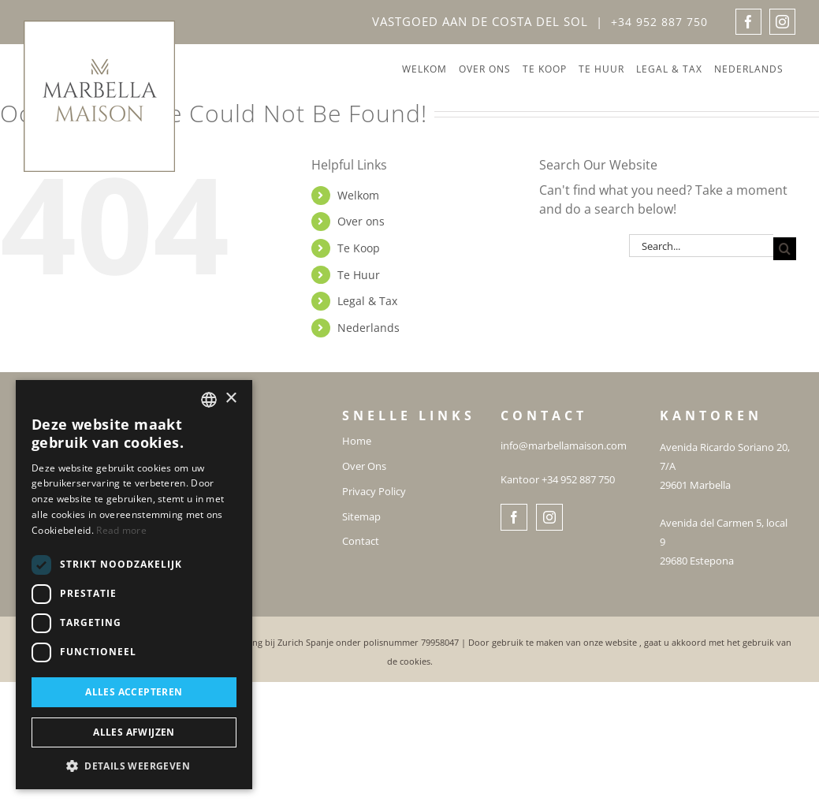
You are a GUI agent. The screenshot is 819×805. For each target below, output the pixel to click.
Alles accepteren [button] (133, 692)
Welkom (358, 195)
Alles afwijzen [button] (134, 732)
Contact (360, 541)
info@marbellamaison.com (564, 445)
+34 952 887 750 (659, 21)
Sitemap (361, 517)
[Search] (784, 248)
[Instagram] (549, 517)
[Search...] (701, 245)
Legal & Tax (367, 300)
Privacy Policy (374, 492)
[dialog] (134, 584)
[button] (134, 765)
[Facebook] (514, 517)
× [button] (230, 398)
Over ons (361, 221)
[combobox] (209, 400)
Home (356, 441)
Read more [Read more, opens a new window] (121, 530)
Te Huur (358, 274)
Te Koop (358, 247)
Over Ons (364, 466)
